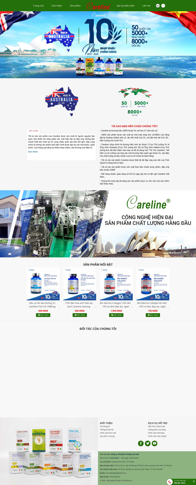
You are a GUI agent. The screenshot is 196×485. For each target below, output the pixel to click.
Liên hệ (146, 5)
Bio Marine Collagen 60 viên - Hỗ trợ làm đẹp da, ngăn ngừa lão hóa (152, 306)
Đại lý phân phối (125, 5)
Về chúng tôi (105, 426)
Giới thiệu (57, 5)
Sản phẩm (75, 5)
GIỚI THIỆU (106, 423)
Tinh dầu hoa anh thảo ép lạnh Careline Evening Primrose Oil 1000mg (79, 306)
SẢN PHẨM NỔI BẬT (98, 264)
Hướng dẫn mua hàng (157, 429)
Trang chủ (38, 5)
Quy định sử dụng (107, 436)
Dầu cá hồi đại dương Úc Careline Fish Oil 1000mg (42, 304)
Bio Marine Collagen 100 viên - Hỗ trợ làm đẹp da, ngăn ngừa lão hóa (115, 306)
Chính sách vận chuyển (157, 436)
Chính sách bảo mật (108, 433)
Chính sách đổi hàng (156, 433)
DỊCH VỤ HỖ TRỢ (157, 423)
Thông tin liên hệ (106, 429)
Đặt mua (43, 315)
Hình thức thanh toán (156, 426)
